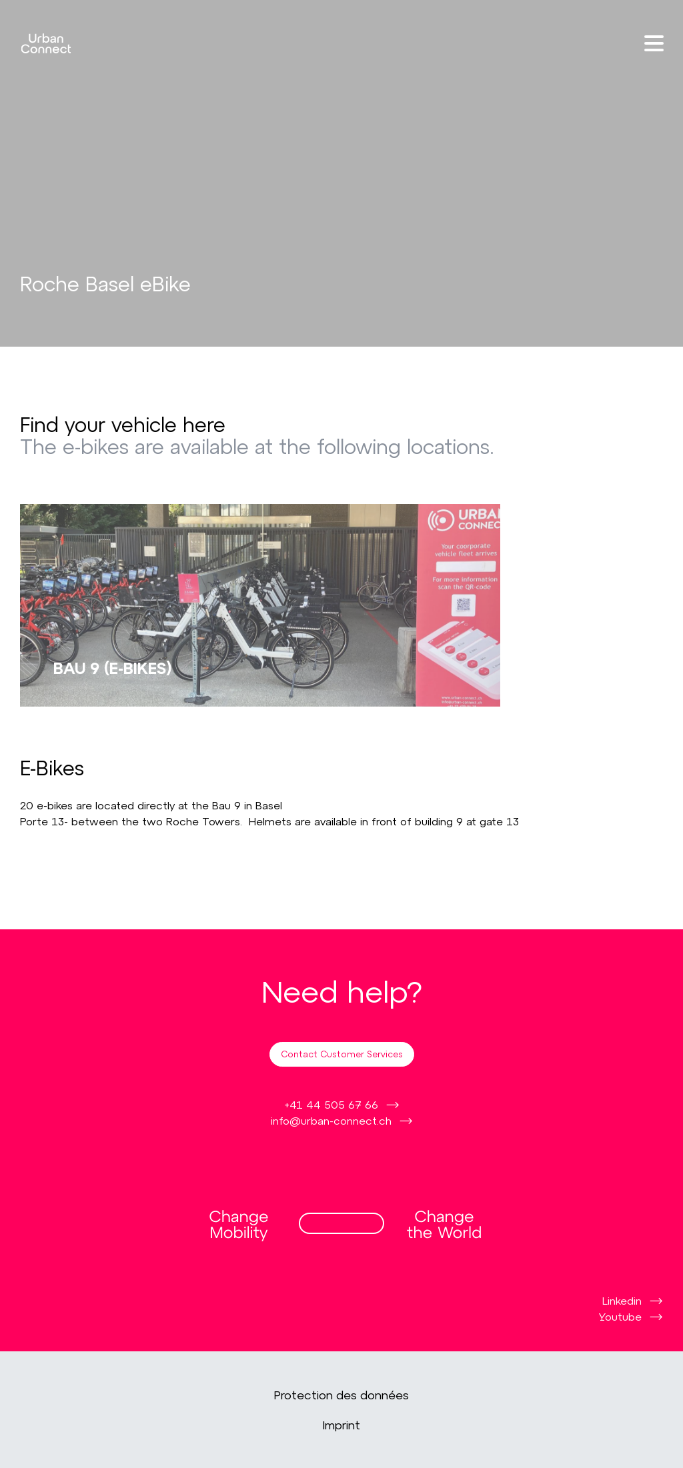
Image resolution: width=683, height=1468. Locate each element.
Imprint (341, 1425)
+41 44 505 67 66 (331, 1104)
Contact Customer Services (342, 1054)
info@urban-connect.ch (331, 1120)
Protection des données (341, 1395)
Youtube (620, 1316)
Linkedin (622, 1300)
